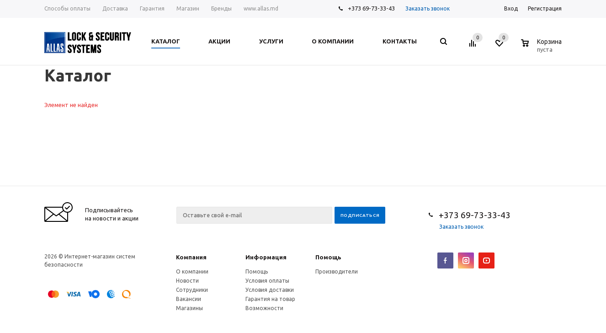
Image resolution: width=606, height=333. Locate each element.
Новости (187, 281)
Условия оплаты (267, 281)
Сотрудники (192, 290)
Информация (266, 257)
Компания (191, 257)
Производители (336, 271)
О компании (192, 271)
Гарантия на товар (270, 299)
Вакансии (188, 299)
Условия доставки (269, 290)
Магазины (189, 308)
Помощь (328, 257)
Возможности (264, 308)
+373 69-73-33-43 (371, 8)
